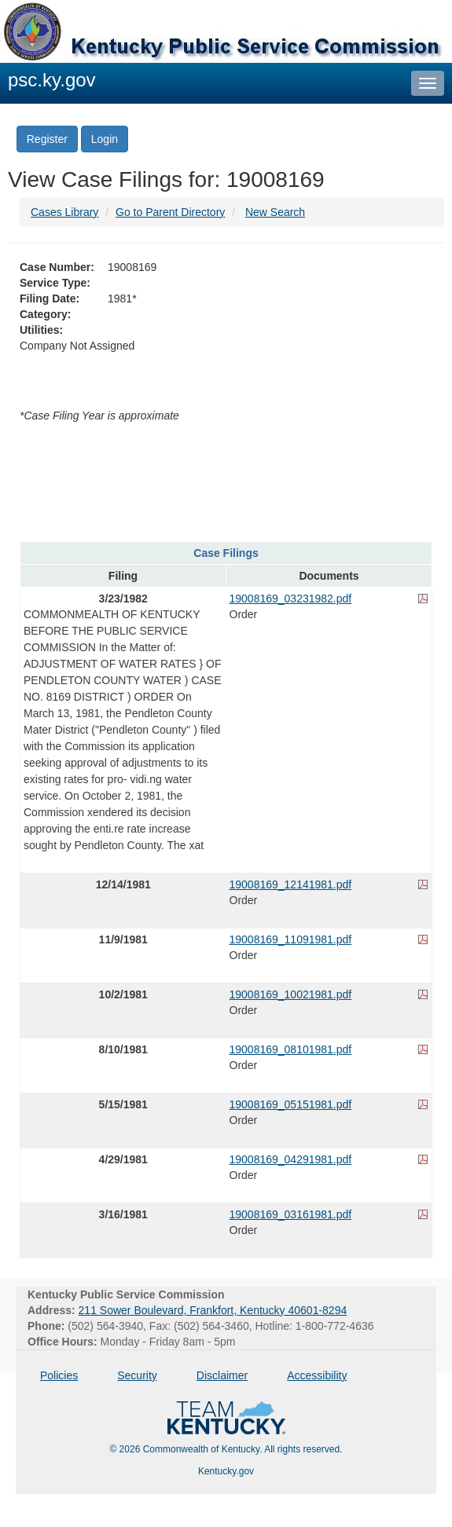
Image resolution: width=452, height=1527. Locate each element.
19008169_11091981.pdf (291, 939)
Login (104, 139)
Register (47, 139)
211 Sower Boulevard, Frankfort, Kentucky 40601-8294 (213, 1310)
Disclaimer (222, 1375)
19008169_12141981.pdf (291, 884)
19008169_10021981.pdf (291, 994)
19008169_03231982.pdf (291, 598)
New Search (275, 212)
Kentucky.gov (226, 1471)
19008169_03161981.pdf (291, 1214)
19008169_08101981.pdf (291, 1049)
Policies (59, 1375)
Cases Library (64, 212)
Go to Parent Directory (170, 212)
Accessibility (317, 1375)
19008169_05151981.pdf (291, 1104)
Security (137, 1375)
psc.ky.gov (52, 79)
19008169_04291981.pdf (291, 1159)
